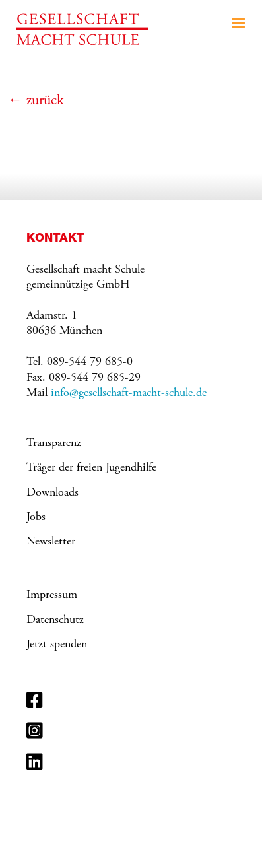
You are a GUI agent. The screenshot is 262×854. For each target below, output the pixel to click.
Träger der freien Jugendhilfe (91, 468)
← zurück (36, 101)
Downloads (52, 493)
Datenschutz (55, 620)
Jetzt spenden (56, 645)
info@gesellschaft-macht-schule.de (129, 393)
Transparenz (53, 443)
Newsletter (50, 542)
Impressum (51, 595)
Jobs (36, 517)
